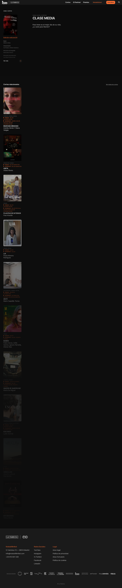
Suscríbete (110, 2)
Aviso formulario (59, 557)
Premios (86, 2)
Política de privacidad (60, 553)
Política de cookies (59, 560)
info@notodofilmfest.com (15, 553)
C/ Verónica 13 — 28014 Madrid (17, 550)
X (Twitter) (38, 557)
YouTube (37, 550)
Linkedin (37, 564)
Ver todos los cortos (112, 84)
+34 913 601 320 (12, 557)
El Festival (76, 2)
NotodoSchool (97, 2)
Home (5, 11)
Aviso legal (57, 550)
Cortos (67, 2)
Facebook (37, 560)
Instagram (37, 553)
